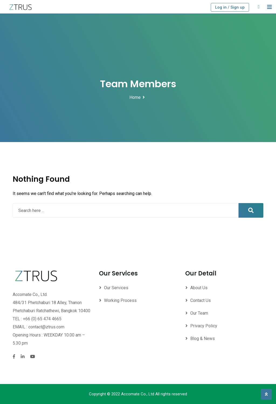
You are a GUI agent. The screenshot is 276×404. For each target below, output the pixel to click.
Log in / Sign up (230, 7)
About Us (199, 287)
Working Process (120, 300)
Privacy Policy (203, 325)
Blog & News (202, 338)
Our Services (116, 287)
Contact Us (200, 300)
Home (135, 97)
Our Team (199, 313)
